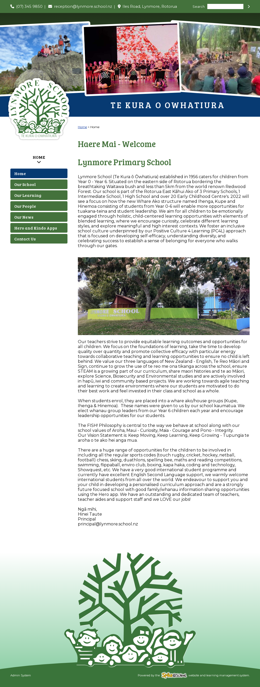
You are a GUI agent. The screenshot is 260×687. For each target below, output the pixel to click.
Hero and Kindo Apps (35, 228)
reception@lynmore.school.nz (83, 6)
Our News (23, 217)
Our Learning (27, 195)
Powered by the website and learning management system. (194, 675)
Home (39, 157)
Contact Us (25, 238)
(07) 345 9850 (29, 6)
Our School (25, 184)
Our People (25, 206)
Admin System (20, 675)
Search (199, 7)
